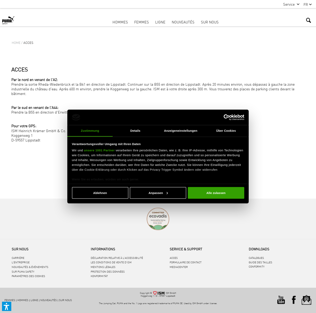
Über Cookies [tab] (226, 130)
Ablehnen (100, 192)
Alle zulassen (216, 192)
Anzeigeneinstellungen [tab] (180, 130)
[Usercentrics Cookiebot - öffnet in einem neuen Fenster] (226, 117)
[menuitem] (289, 5)
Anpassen (158, 192)
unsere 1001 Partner (99, 150)
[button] (6, 306)
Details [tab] (135, 130)
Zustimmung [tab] (90, 130)
